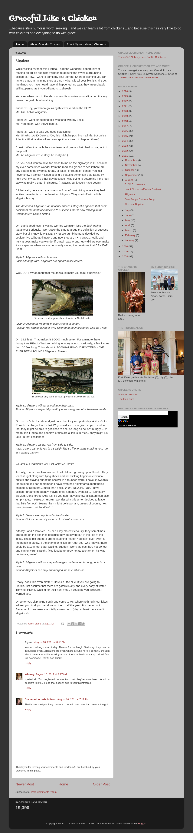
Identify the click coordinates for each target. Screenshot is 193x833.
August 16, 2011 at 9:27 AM (51, 674)
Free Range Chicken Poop (140, 199)
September (131, 175)
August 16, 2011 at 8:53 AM (49, 642)
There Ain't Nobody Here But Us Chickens (141, 57)
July (127, 210)
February (130, 235)
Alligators (130, 194)
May (128, 220)
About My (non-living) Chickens (86, 44)
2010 (125, 246)
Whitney (30, 674)
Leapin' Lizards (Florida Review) (143, 189)
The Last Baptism (134, 204)
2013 (125, 145)
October (130, 170)
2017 (125, 126)
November (131, 165)
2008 (125, 256)
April (128, 225)
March (129, 230)
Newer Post (24, 784)
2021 (125, 106)
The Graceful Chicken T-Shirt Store (138, 77)
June (128, 215)
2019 (125, 116)
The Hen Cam (126, 399)
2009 (125, 251)
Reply (28, 663)
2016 (125, 130)
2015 (125, 136)
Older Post (101, 784)
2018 (125, 121)
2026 (125, 91)
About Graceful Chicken (45, 44)
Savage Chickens (128, 394)
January (130, 240)
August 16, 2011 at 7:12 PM (73, 699)
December (131, 160)
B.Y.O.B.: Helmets (135, 184)
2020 (125, 111)
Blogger (142, 823)
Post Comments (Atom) (44, 792)
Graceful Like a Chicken (52, 19)
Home (20, 44)
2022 (125, 101)
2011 (125, 155)
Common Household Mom (40, 699)
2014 (125, 140)
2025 (125, 96)
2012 (125, 150)
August (129, 180)
